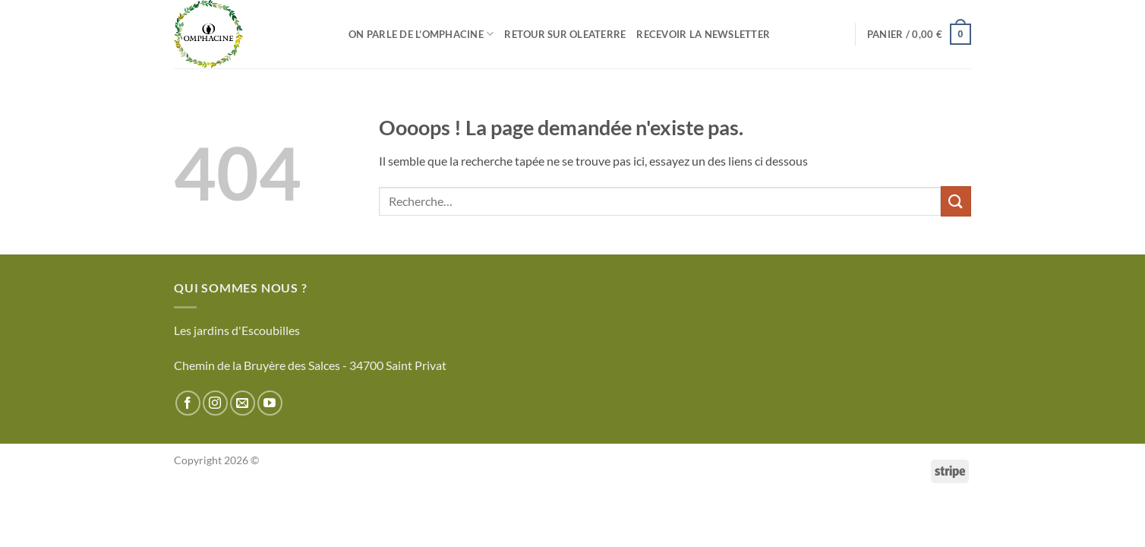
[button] (919, 34)
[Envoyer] (956, 201)
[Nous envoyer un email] (242, 403)
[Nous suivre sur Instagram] (215, 403)
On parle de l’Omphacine (421, 34)
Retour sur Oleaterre (565, 34)
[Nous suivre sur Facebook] (187, 403)
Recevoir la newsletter (703, 34)
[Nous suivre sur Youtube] (269, 403)
